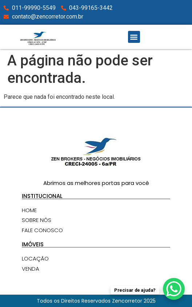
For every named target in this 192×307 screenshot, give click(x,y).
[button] (134, 37)
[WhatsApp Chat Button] (174, 289)
